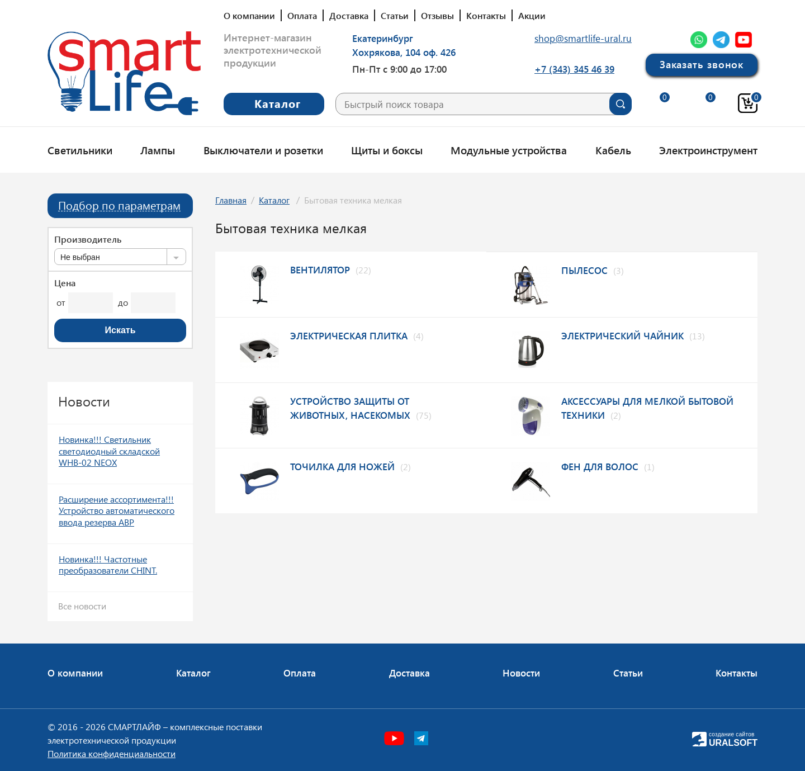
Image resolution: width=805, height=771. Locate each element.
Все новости (82, 606)
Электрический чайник (622, 335)
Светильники (80, 150)
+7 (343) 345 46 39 (574, 69)
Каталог (274, 200)
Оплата (302, 15)
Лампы (157, 150)
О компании (249, 15)
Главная (231, 200)
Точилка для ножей (342, 466)
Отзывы (437, 15)
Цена (64, 282)
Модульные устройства (509, 150)
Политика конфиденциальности (112, 753)
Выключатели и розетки (263, 150)
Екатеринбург (382, 38)
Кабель (613, 150)
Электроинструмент (708, 150)
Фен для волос (599, 466)
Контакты (486, 15)
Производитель (87, 239)
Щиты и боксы (387, 150)
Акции (532, 15)
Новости (521, 672)
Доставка (348, 15)
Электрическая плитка (349, 335)
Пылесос (584, 270)
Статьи (395, 15)
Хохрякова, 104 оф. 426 (404, 52)
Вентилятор (320, 269)
